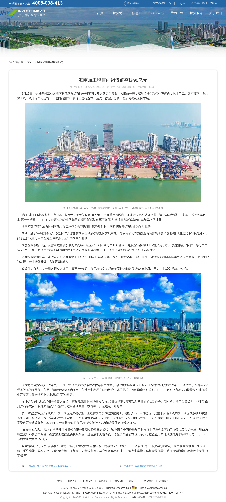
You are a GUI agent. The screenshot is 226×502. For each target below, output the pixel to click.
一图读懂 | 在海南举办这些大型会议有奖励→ (48, 466)
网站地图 (118, 481)
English (182, 3)
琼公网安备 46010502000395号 (151, 488)
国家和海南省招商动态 (50, 62)
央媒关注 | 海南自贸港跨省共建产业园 (143, 466)
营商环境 (177, 13)
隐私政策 (103, 481)
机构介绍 (72, 481)
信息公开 (138, 13)
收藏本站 (148, 481)
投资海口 (119, 13)
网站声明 (133, 481)
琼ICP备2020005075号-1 (118, 488)
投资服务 (196, 13)
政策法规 (157, 13)
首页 (100, 13)
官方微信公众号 (162, 3)
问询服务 (87, 481)
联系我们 (164, 481)
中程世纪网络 (138, 497)
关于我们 (215, 13)
